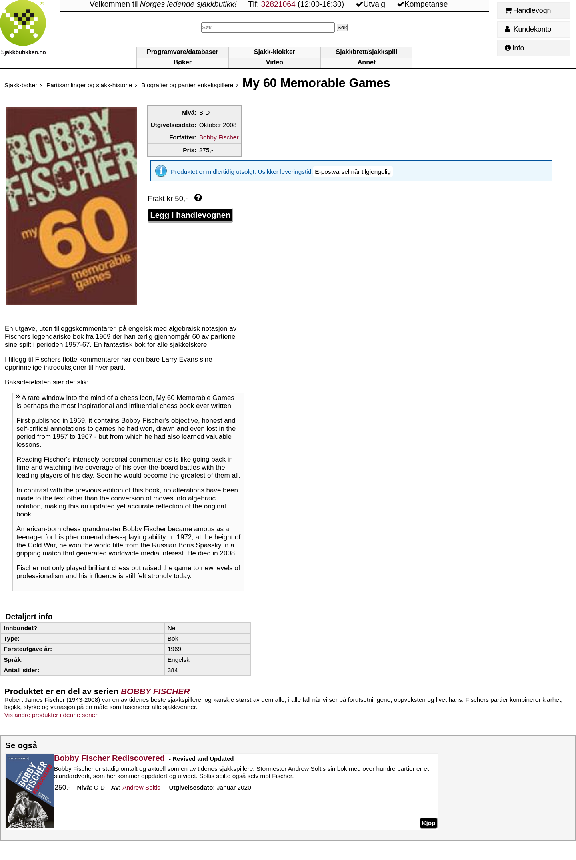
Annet (367, 62)
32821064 (278, 4)
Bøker (183, 62)
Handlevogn (528, 10)
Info (514, 48)
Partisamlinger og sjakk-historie (89, 85)
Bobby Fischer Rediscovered (109, 758)
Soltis (141, 788)
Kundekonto (528, 29)
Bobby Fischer (219, 137)
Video (274, 62)
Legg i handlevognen (190, 209)
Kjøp (428, 823)
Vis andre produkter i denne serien (51, 714)
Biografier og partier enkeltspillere (187, 85)
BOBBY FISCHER (155, 691)
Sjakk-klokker (274, 51)
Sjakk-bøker (20, 85)
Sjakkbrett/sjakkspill (367, 51)
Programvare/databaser (182, 51)
